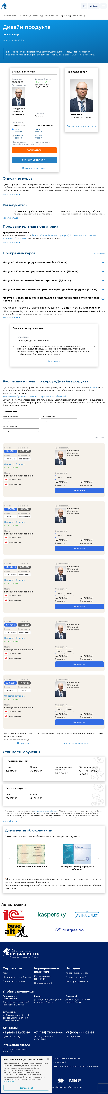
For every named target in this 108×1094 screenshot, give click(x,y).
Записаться (34, 150)
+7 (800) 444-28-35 (80, 1032)
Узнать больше (10, 194)
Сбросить (99, 437)
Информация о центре (77, 973)
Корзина (84, 6)
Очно (59, 477)
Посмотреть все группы (34, 168)
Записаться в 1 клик (34, 160)
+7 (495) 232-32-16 (16, 1032)
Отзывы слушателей (76, 977)
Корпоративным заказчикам (42, 977)
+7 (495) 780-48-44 (39, 144)
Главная (6, 16)
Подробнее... (9, 1081)
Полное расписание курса (76, 743)
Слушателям (12, 968)
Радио (37, 996)
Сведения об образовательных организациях (57, 1058)
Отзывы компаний (43, 983)
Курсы (14, 16)
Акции (6, 973)
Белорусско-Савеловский (18, 476)
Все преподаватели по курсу (81, 126)
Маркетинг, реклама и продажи (74, 16)
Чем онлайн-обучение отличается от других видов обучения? (34, 396)
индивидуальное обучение (46, 811)
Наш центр (74, 968)
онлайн (93, 387)
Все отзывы (54, 361)
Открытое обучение (14, 464)
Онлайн (69, 477)
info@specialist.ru (16, 1044)
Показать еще (24, 743)
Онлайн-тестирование (14, 981)
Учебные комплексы (19, 991)
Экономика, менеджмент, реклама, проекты (38, 16)
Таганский (71, 996)
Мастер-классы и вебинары (17, 977)
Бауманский (9, 1012)
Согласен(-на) (26, 1088)
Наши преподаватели (77, 981)
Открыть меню (103, 6)
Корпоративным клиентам (46, 970)
